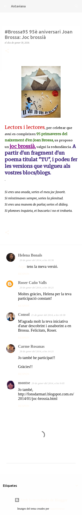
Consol (24, 314)
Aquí (22, 266)
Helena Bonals (30, 255)
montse (24, 383)
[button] (7, 51)
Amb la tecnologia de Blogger (41, 500)
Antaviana (18, 6)
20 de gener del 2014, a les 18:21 (37, 287)
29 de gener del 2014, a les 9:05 (48, 383)
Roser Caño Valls (32, 282)
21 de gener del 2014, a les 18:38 (48, 315)
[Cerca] (76, 6)
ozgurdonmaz (57, 508)
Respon (23, 273)
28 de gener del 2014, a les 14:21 (37, 351)
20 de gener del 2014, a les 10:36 (37, 260)
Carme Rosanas (31, 346)
